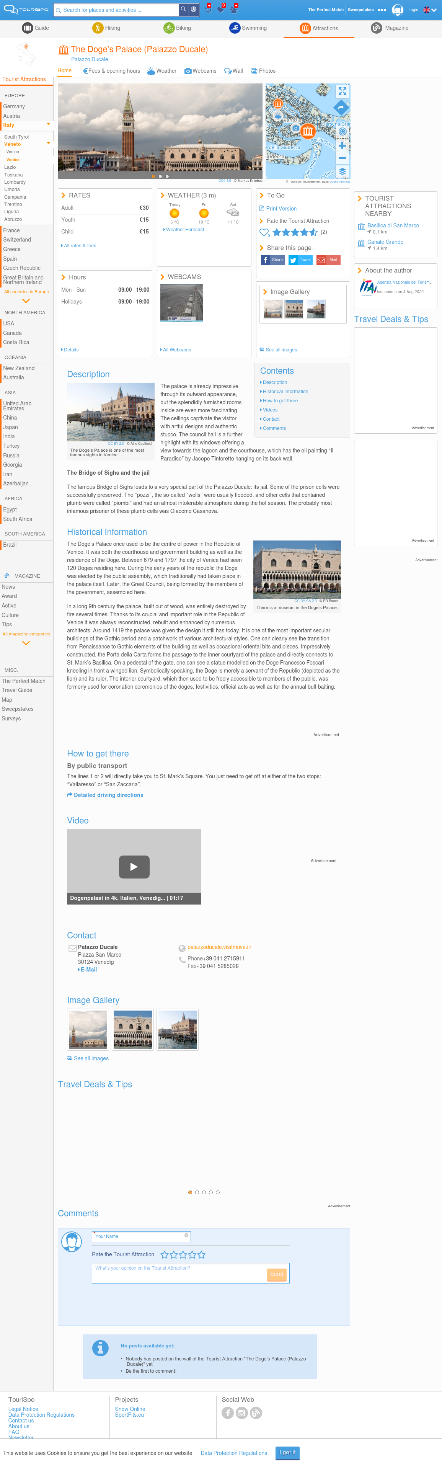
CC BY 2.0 (116, 444)
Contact (271, 419)
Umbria (12, 189)
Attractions (324, 28)
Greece (12, 249)
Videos (270, 410)
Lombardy (15, 182)
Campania (15, 197)
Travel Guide (17, 690)
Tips (7, 624)
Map (7, 700)
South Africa (18, 519)
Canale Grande (385, 245)
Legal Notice (23, 1409)
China (10, 418)
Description (275, 382)
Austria (11, 116)
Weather (167, 71)
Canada (12, 333)
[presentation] (150, 1308)
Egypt (10, 510)
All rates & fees (80, 245)
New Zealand (18, 368)
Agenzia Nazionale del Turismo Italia (409, 282)
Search (188, 10)
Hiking (112, 28)
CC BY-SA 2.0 (306, 601)
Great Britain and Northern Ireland (23, 280)
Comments (274, 428)
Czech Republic (22, 268)
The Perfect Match (24, 681)
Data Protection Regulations (234, 1453)
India (9, 436)
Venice (13, 160)
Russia (11, 456)
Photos (267, 71)
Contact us (21, 1421)
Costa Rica (16, 342)
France (11, 231)
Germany (14, 106)
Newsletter (21, 1438)
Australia (13, 377)
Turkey (11, 446)
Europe (15, 95)
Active (9, 606)
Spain (10, 259)
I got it (287, 1452)
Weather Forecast (185, 229)
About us (18, 1426)
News (8, 587)
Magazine (396, 28)
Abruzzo (13, 219)
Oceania (15, 357)
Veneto (12, 144)
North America (25, 312)
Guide (41, 28)
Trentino (13, 204)
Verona (13, 152)
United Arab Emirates (17, 406)
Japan (10, 427)
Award (9, 596)
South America (25, 534)
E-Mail (89, 970)
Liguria (11, 211)
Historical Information (285, 391)
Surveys (11, 719)
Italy (8, 125)
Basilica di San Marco (393, 229)
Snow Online (130, 1409)
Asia (10, 392)
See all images (281, 350)
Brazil (9, 545)
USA (8, 324)
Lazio (10, 167)
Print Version (281, 209)
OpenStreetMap (340, 181)
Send (277, 1274)
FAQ (14, 1432)
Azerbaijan (16, 484)
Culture (10, 615)
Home (64, 70)
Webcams (204, 71)
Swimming (254, 28)
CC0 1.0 (225, 181)
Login (413, 10)
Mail (333, 260)
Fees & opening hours (114, 71)
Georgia (12, 465)
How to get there (280, 400)
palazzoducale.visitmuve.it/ (219, 947)
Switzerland (17, 240)
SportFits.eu (129, 1415)
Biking (183, 28)
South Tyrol (16, 137)
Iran (7, 474)
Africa (13, 498)
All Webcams (177, 350)
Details (71, 350)
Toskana (13, 175)
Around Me (198, 10)
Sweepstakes (18, 709)
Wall (238, 71)
